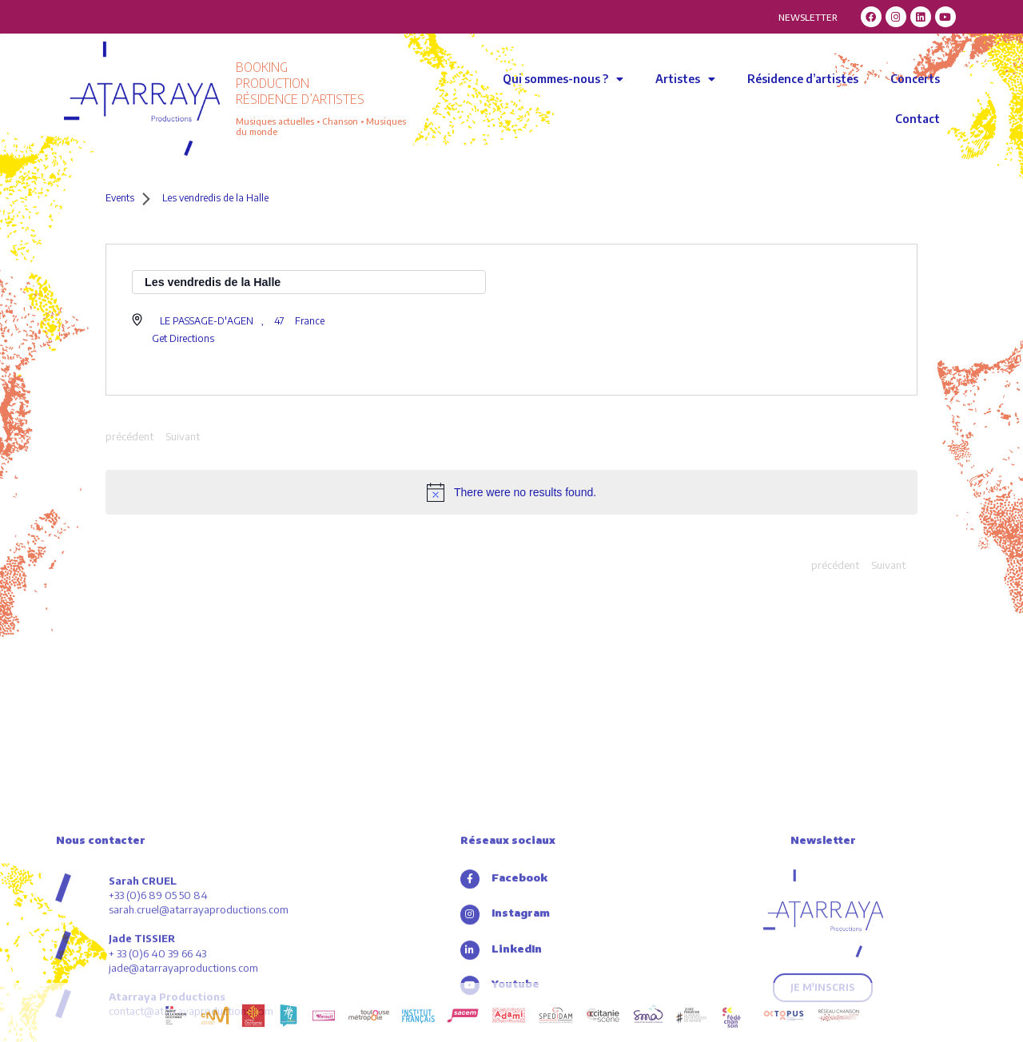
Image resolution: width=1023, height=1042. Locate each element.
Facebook (521, 973)
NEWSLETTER (808, 17)
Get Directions (183, 338)
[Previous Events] (129, 437)
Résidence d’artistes (802, 79)
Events (119, 198)
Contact (917, 118)
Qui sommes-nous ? (563, 79)
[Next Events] (182, 437)
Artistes (685, 79)
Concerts (915, 79)
